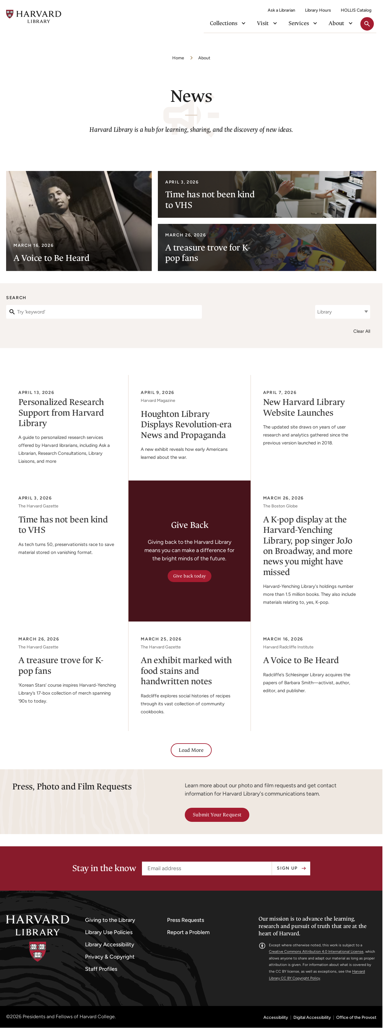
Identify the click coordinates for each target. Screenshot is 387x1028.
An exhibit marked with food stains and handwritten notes (186, 671)
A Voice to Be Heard (301, 660)
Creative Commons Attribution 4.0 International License (316, 951)
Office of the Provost (356, 1017)
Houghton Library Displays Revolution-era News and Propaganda (186, 424)
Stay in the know (104, 868)
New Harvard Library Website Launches (304, 407)
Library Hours (318, 10)
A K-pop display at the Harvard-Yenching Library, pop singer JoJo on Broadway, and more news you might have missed (308, 546)
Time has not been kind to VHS (63, 525)
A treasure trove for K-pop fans (60, 665)
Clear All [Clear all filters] (361, 331)
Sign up (287, 868)
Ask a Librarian (281, 10)
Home (178, 58)
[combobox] (342, 312)
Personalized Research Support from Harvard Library (61, 412)
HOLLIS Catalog (356, 10)
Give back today (189, 576)
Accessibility (275, 1017)
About (204, 58)
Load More (191, 750)
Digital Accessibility (312, 1017)
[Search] (104, 312)
